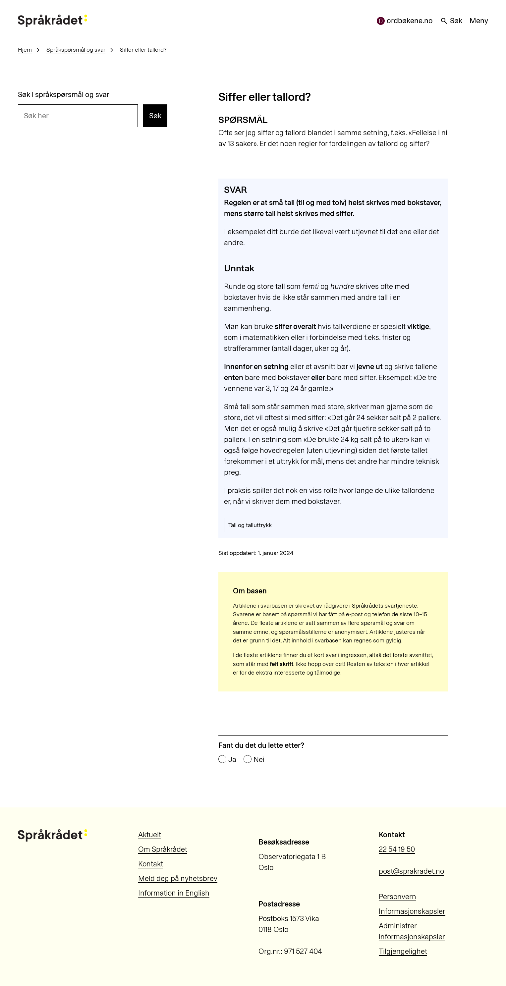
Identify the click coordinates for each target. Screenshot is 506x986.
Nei (258, 760)
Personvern (397, 896)
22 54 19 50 (397, 849)
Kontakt (150, 863)
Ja (232, 760)
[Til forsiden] (52, 21)
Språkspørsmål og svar (75, 49)
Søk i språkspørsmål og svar (63, 95)
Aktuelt (149, 834)
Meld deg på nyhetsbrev (177, 878)
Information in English (173, 893)
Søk (451, 20)
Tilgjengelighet (403, 951)
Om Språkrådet (162, 849)
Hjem (25, 49)
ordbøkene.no (405, 20)
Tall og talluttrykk (250, 524)
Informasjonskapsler (412, 911)
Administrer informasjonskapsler (412, 931)
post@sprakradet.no (411, 871)
